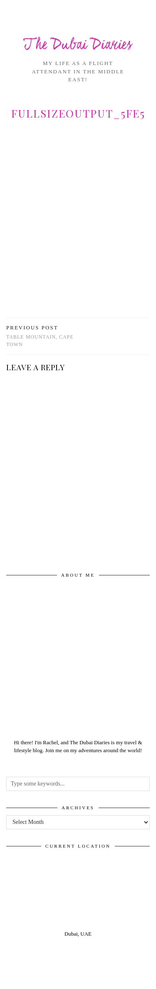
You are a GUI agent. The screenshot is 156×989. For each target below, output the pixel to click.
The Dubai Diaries (78, 45)
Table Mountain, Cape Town (42, 335)
